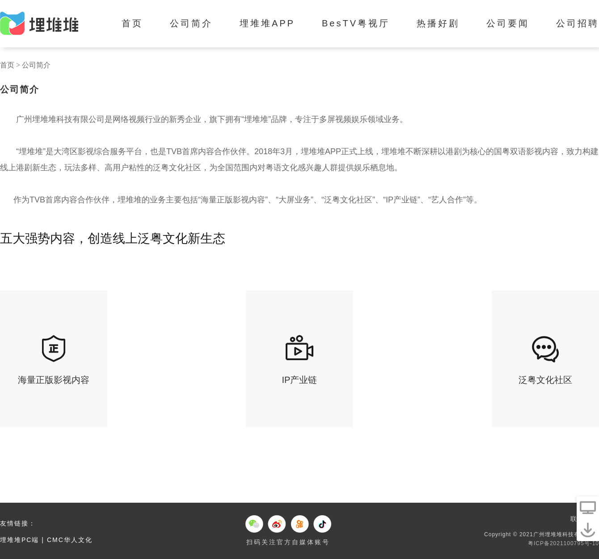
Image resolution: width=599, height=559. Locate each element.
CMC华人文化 (70, 539)
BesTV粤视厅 (356, 23)
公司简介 (191, 23)
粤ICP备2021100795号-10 (563, 543)
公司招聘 (577, 23)
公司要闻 (507, 23)
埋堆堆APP (267, 23)
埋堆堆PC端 (19, 539)
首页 (132, 23)
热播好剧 (438, 23)
